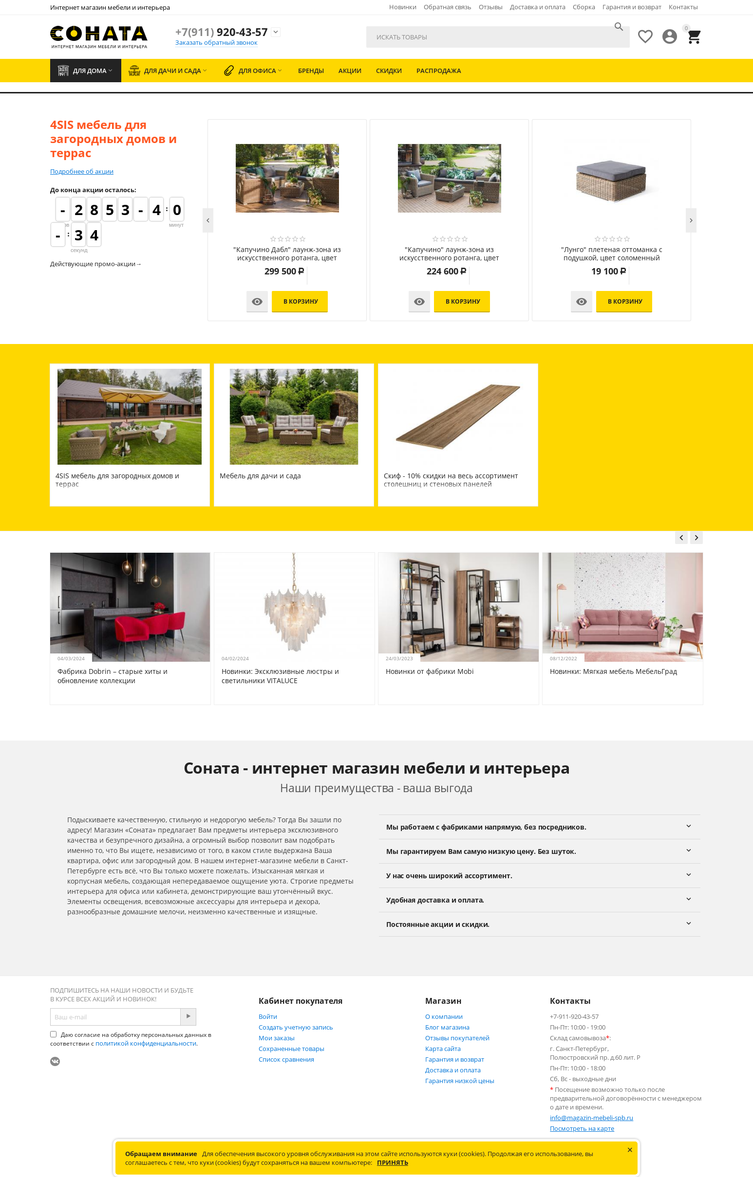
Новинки (402, 6)
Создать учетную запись (296, 1027)
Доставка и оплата (537, 6)
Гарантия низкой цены (459, 1080)
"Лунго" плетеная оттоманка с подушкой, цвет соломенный (611, 254)
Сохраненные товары (291, 1048)
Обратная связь (447, 6)
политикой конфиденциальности (145, 1043)
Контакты (683, 6)
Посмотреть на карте (582, 1128)
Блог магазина (447, 1027)
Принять (392, 1162)
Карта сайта (443, 1048)
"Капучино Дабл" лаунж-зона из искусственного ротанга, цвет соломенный (287, 254)
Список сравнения (286, 1059)
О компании (444, 1016)
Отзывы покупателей (457, 1037)
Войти (268, 1016)
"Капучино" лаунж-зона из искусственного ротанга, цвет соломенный (449, 254)
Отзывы (491, 6)
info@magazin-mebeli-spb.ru (591, 1117)
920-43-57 (221, 31)
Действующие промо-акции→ (96, 263)
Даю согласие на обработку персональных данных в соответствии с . (130, 1039)
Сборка (584, 6)
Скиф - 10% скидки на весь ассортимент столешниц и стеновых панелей (451, 480)
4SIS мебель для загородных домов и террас (117, 480)
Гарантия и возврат (631, 6)
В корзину (300, 301)
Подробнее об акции (81, 171)
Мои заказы (277, 1037)
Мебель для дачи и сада (260, 475)
